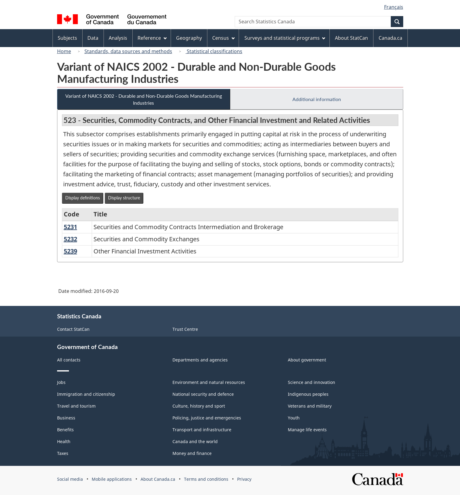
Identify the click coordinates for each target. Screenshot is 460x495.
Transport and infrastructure (201, 429)
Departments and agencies (200, 360)
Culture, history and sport (198, 406)
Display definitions (82, 197)
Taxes (62, 453)
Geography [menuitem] (189, 38)
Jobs (61, 382)
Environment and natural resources (208, 382)
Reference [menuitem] (152, 38)
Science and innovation (311, 382)
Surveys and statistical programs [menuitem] (284, 38)
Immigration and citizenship (86, 394)
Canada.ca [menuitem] (390, 38)
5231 (70, 227)
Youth (294, 418)
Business (66, 418)
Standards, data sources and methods (128, 51)
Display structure (124, 197)
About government (307, 360)
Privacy (244, 479)
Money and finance (192, 453)
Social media (70, 479)
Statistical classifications (214, 51)
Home (64, 51)
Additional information (316, 99)
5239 (70, 251)
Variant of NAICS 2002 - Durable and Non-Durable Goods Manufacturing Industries (143, 99)
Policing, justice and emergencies (206, 418)
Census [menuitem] (223, 38)
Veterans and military (310, 406)
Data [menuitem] (92, 38)
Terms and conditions (206, 479)
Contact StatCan (73, 329)
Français (393, 7)
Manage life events (307, 429)
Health (63, 441)
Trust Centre (185, 329)
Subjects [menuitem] (67, 38)
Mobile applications (112, 479)
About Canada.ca (158, 479)
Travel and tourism (76, 406)
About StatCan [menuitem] (351, 38)
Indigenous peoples (308, 394)
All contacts (68, 360)
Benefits (65, 429)
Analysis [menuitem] (118, 38)
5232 (70, 239)
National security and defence (203, 394)
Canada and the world (195, 441)
